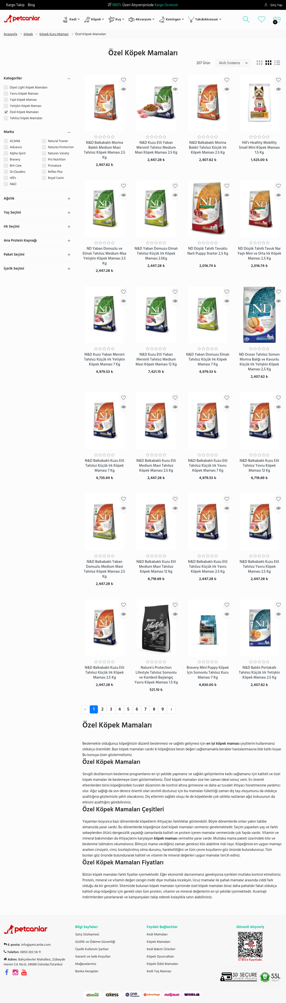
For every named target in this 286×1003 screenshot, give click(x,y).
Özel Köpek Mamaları (24, 112)
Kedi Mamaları (157, 934)
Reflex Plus (55, 171)
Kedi (69, 19)
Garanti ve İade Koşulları (93, 956)
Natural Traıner (58, 141)
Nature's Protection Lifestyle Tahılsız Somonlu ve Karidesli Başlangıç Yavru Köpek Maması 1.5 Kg (156, 675)
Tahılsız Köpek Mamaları (26, 118)
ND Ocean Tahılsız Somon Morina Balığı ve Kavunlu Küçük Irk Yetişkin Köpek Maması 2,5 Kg (259, 361)
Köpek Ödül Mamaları (162, 963)
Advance (16, 147)
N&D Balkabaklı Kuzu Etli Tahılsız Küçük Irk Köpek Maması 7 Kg (104, 466)
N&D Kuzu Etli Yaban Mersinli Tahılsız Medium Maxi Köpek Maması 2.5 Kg (156, 148)
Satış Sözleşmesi (87, 934)
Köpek (92, 19)
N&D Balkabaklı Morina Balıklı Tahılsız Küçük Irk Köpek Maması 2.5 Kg (207, 148)
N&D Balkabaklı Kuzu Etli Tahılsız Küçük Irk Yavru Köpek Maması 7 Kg (207, 466)
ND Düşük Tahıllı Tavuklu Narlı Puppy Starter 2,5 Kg (207, 251)
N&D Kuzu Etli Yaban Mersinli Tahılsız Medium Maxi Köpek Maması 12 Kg (156, 359)
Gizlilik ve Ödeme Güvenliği (95, 941)
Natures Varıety (58, 153)
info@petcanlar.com (36, 944)
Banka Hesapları (86, 971)
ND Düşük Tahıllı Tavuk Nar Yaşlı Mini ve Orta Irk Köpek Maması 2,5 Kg (259, 254)
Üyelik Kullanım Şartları (92, 949)
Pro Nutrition (57, 159)
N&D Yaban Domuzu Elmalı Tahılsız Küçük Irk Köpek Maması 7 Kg (207, 359)
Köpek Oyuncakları (160, 956)
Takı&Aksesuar (203, 19)
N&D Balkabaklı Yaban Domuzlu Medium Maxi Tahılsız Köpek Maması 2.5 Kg (104, 569)
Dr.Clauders (17, 171)
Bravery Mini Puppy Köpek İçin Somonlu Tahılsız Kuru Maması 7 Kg (208, 673)
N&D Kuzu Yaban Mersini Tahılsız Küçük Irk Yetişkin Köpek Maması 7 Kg (104, 359)
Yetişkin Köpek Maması (26, 106)
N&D (13, 184)
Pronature (54, 165)
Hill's (13, 178)
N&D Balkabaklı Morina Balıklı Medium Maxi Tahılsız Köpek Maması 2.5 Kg (104, 150)
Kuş (114, 19)
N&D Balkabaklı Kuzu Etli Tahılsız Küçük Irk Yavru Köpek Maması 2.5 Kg (207, 567)
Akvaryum (140, 19)
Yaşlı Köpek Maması (23, 99)
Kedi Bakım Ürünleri (161, 949)
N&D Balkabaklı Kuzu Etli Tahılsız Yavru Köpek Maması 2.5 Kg (259, 567)
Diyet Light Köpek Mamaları (29, 87)
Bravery (15, 159)
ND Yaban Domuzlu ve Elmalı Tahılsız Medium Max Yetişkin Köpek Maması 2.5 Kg (105, 256)
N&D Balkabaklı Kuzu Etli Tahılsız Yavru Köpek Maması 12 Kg (259, 466)
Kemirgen (170, 19)
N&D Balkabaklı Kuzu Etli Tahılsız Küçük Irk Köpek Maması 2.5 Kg (104, 673)
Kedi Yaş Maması (159, 971)
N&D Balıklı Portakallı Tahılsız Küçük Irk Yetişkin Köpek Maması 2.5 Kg (259, 673)
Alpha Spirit (18, 153)
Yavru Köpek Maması (24, 93)
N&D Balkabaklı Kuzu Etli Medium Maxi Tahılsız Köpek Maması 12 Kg (156, 567)
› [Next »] (171, 709)
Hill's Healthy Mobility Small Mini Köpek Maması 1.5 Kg (259, 148)
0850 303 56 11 (30, 952)
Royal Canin (56, 178)
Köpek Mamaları (158, 941)
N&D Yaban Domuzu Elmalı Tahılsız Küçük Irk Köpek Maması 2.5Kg (156, 254)
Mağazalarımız (85, 963)
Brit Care (16, 165)
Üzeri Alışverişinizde (143, 5)
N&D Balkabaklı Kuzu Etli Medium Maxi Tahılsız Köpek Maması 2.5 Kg (156, 466)
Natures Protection (61, 147)
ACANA (15, 141)
